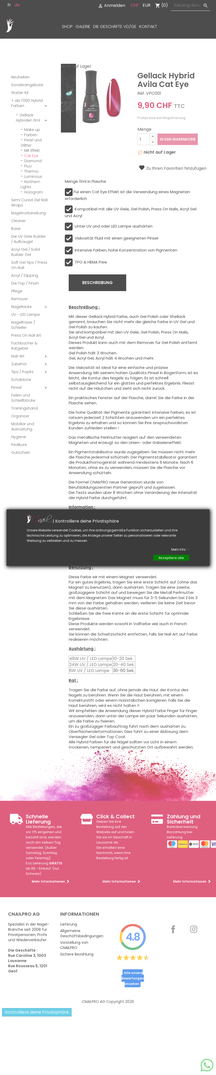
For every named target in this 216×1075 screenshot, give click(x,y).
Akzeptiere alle (171, 557)
